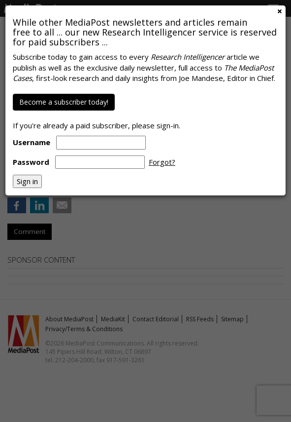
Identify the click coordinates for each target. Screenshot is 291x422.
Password (31, 162)
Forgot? (162, 162)
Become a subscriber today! (63, 102)
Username (31, 142)
